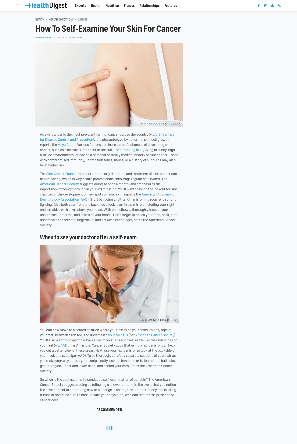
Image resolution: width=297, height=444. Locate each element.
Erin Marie (45, 37)
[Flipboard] (265, 6)
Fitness (129, 5)
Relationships (149, 5)
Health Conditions (61, 19)
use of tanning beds (128, 150)
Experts (80, 5)
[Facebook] (259, 6)
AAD (63, 345)
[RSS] (279, 6)
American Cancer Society (59, 184)
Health (96, 5)
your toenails (118, 335)
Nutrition (112, 5)
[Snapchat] (272, 6)
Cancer (83, 19)
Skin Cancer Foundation (64, 174)
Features (170, 5)
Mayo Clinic (66, 144)
